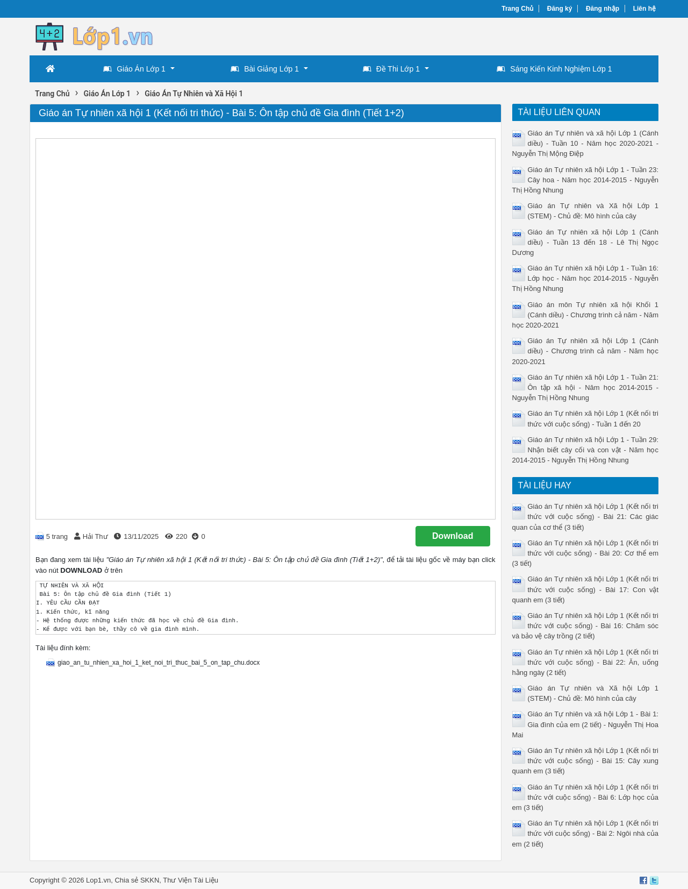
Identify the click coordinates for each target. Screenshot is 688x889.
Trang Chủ (517, 8)
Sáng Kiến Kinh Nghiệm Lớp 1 (554, 68)
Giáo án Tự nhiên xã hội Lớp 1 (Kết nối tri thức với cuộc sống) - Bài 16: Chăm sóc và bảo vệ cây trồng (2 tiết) (585, 625)
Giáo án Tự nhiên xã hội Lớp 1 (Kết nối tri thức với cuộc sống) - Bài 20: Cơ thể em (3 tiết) (585, 553)
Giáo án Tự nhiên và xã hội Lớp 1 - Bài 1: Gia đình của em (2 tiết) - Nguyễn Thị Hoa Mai (585, 724)
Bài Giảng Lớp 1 (265, 68)
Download (452, 535)
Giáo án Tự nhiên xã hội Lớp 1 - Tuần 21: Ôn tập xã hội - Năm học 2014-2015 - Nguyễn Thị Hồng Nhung (585, 387)
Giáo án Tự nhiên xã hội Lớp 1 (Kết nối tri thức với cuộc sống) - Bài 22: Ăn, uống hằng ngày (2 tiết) (585, 662)
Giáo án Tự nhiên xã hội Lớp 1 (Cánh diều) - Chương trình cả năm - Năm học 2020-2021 (585, 351)
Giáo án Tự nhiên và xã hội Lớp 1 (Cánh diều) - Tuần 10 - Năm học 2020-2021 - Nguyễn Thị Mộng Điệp (585, 143)
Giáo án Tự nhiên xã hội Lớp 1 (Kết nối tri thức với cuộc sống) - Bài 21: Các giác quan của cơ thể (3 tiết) (585, 516)
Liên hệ (644, 8)
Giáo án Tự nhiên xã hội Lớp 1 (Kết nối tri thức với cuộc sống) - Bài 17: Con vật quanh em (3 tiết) (585, 589)
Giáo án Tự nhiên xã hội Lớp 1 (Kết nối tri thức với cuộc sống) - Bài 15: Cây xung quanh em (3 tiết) (585, 760)
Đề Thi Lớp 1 (391, 68)
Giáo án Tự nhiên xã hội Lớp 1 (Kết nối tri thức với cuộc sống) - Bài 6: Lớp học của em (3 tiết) (585, 797)
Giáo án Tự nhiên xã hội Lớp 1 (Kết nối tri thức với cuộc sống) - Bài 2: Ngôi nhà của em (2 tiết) (585, 833)
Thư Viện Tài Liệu (190, 880)
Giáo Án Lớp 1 (134, 68)
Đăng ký (559, 8)
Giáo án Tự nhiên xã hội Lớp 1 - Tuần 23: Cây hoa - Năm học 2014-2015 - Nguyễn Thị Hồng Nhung (585, 180)
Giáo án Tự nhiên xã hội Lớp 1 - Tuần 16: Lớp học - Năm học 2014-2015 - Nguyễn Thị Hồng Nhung (585, 278)
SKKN (149, 880)
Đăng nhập (602, 8)
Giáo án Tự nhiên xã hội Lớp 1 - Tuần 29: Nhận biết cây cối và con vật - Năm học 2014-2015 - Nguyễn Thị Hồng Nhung (585, 450)
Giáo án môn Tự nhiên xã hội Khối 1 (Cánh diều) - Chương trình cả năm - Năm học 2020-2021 (585, 315)
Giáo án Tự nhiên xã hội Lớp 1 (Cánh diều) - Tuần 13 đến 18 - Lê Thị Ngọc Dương (585, 242)
